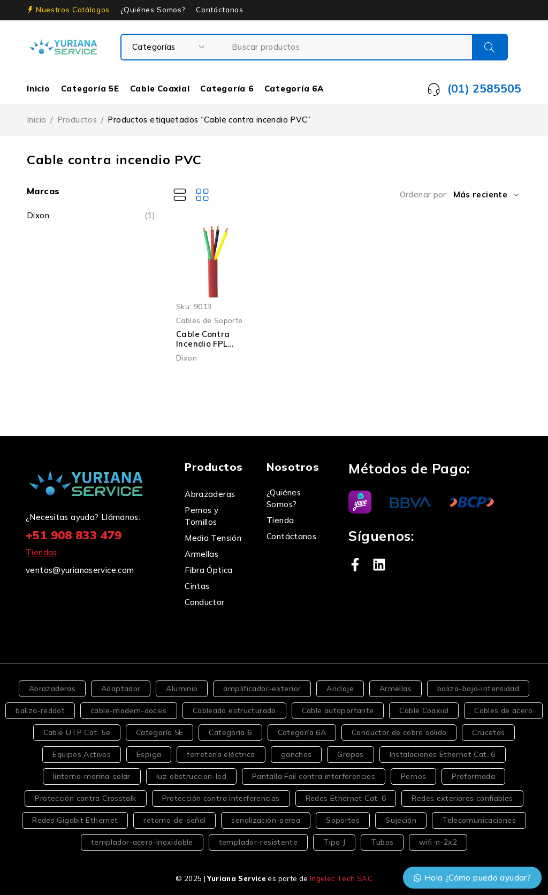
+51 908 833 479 (74, 534)
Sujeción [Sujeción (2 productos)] (400, 820)
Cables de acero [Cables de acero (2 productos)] (503, 710)
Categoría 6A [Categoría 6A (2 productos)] (302, 732)
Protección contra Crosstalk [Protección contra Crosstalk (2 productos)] (85, 798)
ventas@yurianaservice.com (80, 570)
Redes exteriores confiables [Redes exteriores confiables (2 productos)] (462, 798)
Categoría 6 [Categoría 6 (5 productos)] (230, 732)
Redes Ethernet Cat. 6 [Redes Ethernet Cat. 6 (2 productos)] (346, 798)
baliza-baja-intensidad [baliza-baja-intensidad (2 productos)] (478, 688)
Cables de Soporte (209, 320)
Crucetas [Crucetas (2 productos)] (488, 732)
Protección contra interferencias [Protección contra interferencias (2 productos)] (221, 798)
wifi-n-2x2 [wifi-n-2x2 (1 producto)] (438, 842)
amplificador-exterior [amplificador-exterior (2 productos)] (262, 688)
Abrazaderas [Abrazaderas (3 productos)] (52, 688)
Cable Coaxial (160, 88)
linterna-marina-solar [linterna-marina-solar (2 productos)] (92, 776)
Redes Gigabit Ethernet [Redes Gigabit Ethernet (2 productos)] (75, 820)
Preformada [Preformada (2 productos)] (473, 776)
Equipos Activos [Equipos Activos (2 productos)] (81, 754)
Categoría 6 (226, 88)
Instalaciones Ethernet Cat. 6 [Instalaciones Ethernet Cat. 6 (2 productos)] (443, 754)
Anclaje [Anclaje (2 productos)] (340, 688)
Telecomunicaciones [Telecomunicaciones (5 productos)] (479, 820)
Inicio (38, 88)
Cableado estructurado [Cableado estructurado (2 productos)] (234, 710)
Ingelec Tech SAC (341, 878)
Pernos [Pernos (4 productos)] (413, 776)
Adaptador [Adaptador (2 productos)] (120, 688)
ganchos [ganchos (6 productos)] (296, 754)
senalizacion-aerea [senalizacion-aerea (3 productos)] (265, 820)
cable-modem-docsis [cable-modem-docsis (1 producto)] (128, 710)
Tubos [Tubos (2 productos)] (382, 842)
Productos (77, 119)
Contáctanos (219, 9)
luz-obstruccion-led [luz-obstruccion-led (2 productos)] (191, 776)
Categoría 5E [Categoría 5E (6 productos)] (160, 732)
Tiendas (41, 552)
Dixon (38, 215)
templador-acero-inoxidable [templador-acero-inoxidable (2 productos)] (142, 842)
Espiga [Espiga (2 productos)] (148, 754)
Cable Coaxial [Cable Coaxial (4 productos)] (423, 710)
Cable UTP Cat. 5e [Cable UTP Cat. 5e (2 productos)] (76, 732)
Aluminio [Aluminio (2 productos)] (181, 688)
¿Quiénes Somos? (152, 9)
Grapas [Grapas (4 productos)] (350, 754)
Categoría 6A (294, 88)
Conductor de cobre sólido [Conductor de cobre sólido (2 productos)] (399, 732)
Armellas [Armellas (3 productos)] (395, 688)
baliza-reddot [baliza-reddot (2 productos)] (40, 710)
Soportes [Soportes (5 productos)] (343, 820)
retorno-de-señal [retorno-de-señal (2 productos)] (174, 820)
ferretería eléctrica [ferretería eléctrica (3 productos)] (221, 754)
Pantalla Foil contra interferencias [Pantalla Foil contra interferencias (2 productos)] (313, 776)
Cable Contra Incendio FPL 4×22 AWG (203, 343)
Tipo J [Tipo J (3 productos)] (334, 842)
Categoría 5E (90, 88)
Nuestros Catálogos (73, 9)
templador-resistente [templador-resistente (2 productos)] (258, 842)
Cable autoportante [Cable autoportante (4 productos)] (338, 710)
